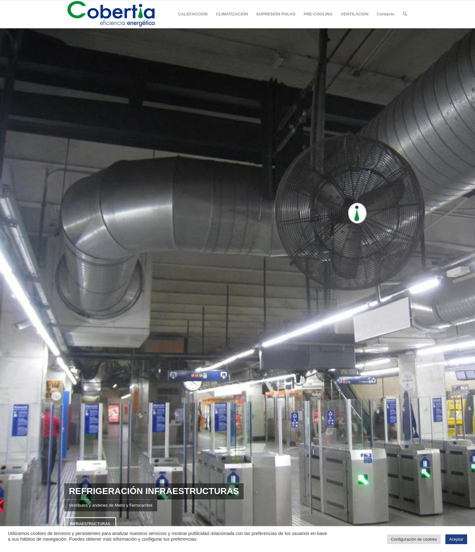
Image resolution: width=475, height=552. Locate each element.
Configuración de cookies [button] (414, 539)
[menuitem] (193, 14)
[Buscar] (405, 14)
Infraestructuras (90, 523)
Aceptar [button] (456, 539)
